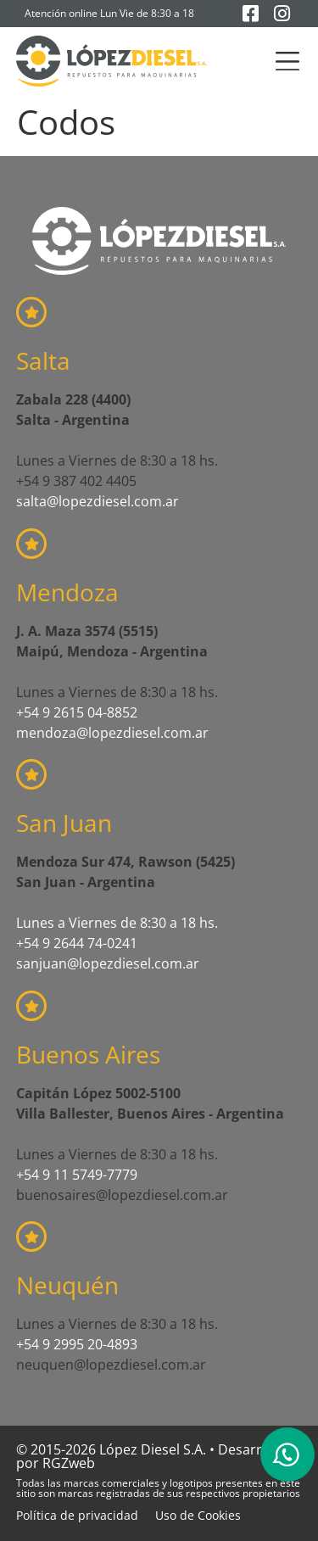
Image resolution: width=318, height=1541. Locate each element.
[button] (287, 61)
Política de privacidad (77, 1515)
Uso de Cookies (198, 1515)
